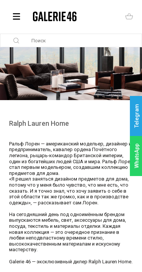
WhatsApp (137, 156)
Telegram (137, 116)
